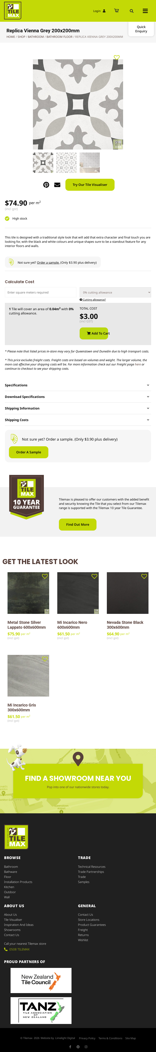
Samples (83, 881)
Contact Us (11, 932)
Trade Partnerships (91, 871)
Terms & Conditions (110, 1036)
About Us (10, 913)
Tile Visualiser (13, 918)
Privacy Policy (87, 1036)
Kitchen (9, 886)
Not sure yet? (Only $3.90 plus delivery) (57, 262)
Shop (21, 37)
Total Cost (88, 308)
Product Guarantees (92, 923)
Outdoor (10, 891)
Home (10, 37)
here (138, 364)
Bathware (10, 871)
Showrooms (12, 927)
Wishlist (83, 937)
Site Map (130, 1036)
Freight (83, 927)
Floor (7, 876)
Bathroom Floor (60, 37)
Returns (83, 932)
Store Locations (88, 918)
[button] (132, 11)
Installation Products (18, 881)
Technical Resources (91, 866)
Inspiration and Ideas (19, 923)
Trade (82, 876)
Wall (7, 896)
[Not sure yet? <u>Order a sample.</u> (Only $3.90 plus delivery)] (11, 262)
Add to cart (100, 333)
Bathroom (36, 37)
